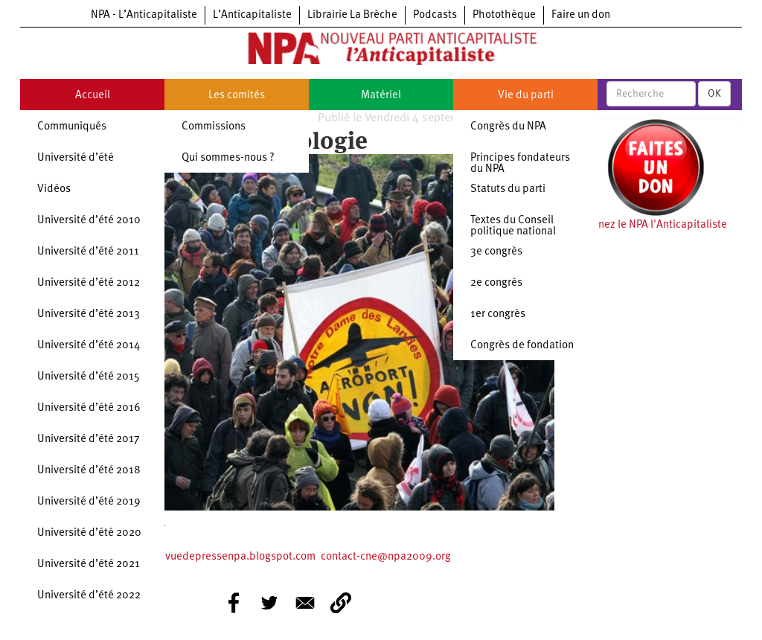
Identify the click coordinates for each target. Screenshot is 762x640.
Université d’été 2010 (89, 220)
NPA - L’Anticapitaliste (144, 15)
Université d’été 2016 (89, 408)
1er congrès (497, 314)
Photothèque (504, 15)
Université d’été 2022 (89, 595)
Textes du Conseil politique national (513, 226)
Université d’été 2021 (88, 564)
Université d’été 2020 (89, 533)
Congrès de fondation (522, 345)
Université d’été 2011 (88, 251)
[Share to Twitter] (269, 603)
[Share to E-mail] (305, 603)
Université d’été (75, 158)
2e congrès (496, 283)
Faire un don (580, 15)
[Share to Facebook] (234, 603)
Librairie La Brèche (352, 15)
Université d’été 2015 (88, 377)
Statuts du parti (507, 189)
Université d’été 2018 (89, 470)
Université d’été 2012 (88, 283)
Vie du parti (526, 95)
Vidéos (54, 189)
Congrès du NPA (508, 126)
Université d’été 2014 (88, 345)
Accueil (92, 95)
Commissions (214, 126)
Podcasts (435, 15)
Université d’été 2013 (88, 314)
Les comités (236, 95)
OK (714, 94)
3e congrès (496, 251)
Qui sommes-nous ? (228, 158)
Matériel (381, 95)
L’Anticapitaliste (252, 15)
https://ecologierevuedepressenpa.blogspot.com (195, 557)
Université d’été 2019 (89, 502)
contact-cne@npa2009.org (386, 557)
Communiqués (71, 126)
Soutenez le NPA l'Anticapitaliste (648, 225)
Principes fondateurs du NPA (520, 164)
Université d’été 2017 (88, 439)
